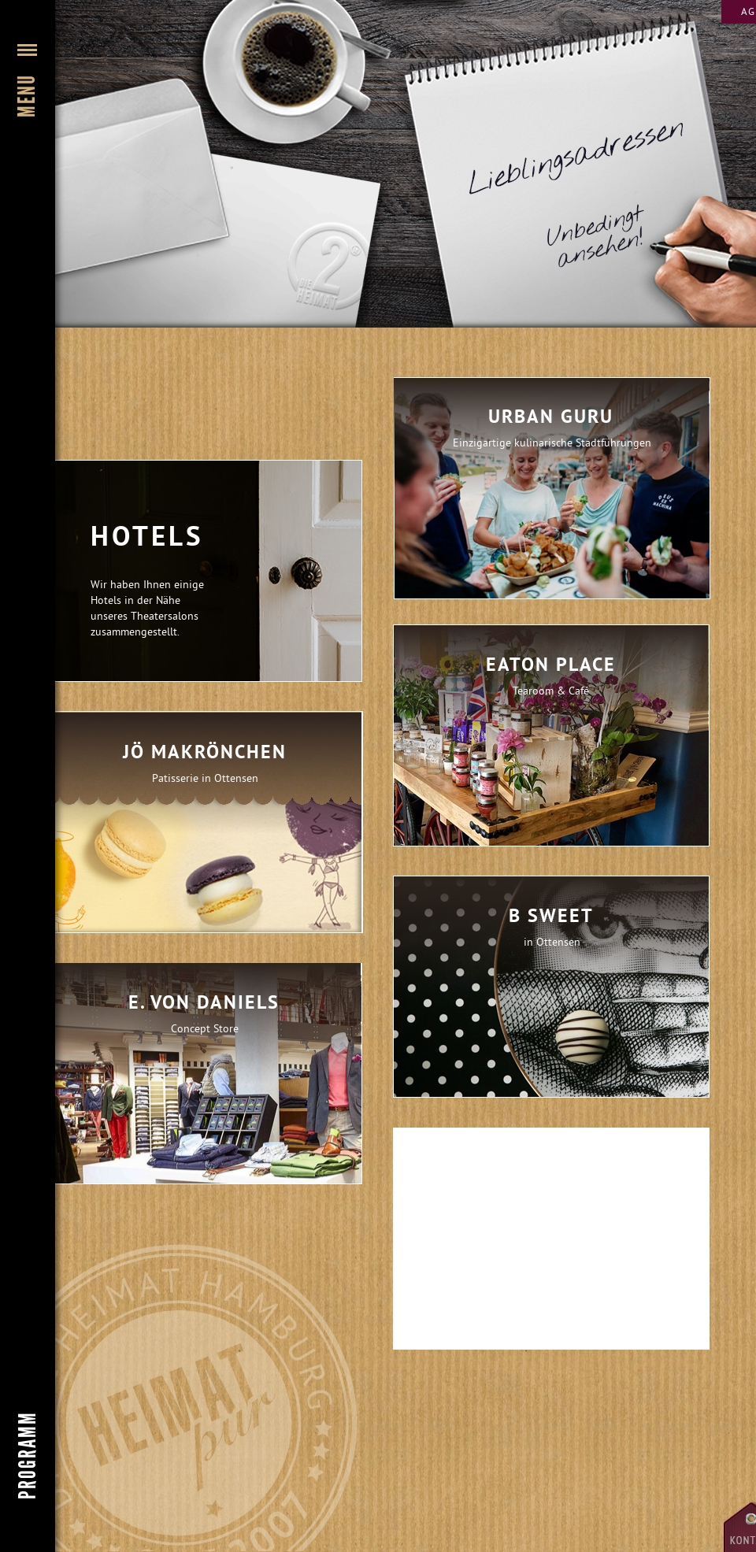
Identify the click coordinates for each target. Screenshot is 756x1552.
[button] (27, 200)
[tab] (204, 822)
